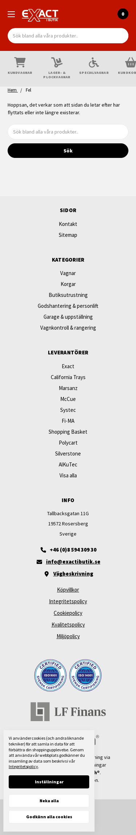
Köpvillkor (68, 589)
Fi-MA (68, 420)
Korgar (68, 284)
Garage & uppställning (68, 316)
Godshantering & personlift (68, 305)
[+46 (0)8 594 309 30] (68, 549)
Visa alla (68, 475)
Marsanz (68, 388)
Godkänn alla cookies (49, 816)
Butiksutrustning (68, 294)
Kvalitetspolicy (68, 624)
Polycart (68, 442)
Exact (68, 366)
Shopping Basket (68, 431)
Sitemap (68, 234)
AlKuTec (68, 464)
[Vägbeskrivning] (68, 573)
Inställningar (49, 781)
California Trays (68, 377)
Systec (68, 409)
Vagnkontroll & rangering (68, 327)
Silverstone (68, 453)
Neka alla (49, 800)
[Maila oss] (68, 561)
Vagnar (68, 273)
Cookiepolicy (68, 612)
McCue (68, 398)
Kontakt (68, 223)
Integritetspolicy (68, 601)
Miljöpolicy (68, 636)
